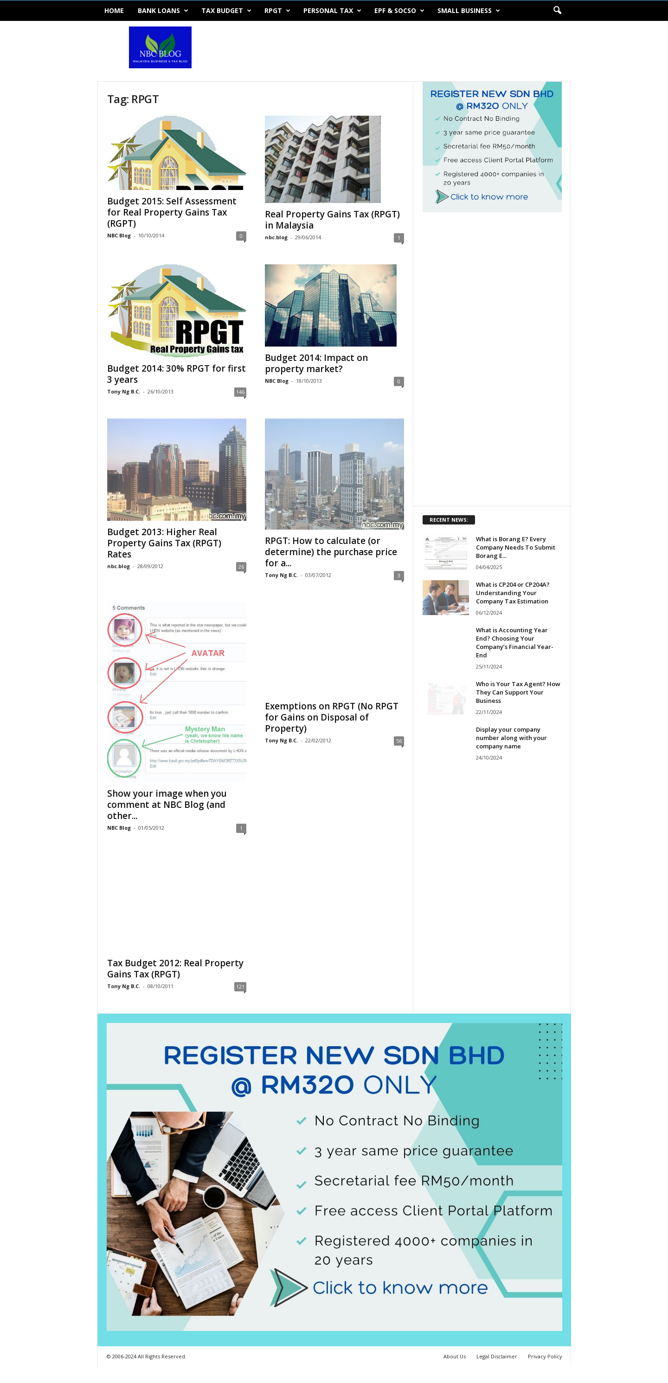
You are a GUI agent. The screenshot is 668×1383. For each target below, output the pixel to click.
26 (241, 566)
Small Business (468, 10)
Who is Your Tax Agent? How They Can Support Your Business (518, 692)
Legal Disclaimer (496, 1356)
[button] (557, 10)
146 (240, 391)
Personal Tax (332, 10)
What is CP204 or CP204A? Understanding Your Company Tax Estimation (513, 592)
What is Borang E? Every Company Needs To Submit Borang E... (515, 547)
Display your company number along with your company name (511, 737)
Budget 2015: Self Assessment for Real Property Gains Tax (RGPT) (172, 212)
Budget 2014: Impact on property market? (316, 363)
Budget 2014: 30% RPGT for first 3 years (176, 374)
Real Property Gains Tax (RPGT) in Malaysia (332, 219)
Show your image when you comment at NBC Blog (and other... (167, 804)
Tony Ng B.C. (123, 391)
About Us (454, 1356)
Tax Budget (226, 10)
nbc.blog (276, 237)
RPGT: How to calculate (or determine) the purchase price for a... (331, 552)
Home (114, 10)
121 (240, 986)
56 (399, 740)
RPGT (277, 10)
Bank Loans (163, 10)
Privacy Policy (545, 1356)
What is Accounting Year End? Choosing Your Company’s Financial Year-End (514, 642)
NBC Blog (119, 235)
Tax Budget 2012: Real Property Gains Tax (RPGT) (175, 968)
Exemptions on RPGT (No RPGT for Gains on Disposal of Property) (331, 717)
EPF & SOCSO (399, 10)
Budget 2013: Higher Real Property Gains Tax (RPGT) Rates (164, 543)
